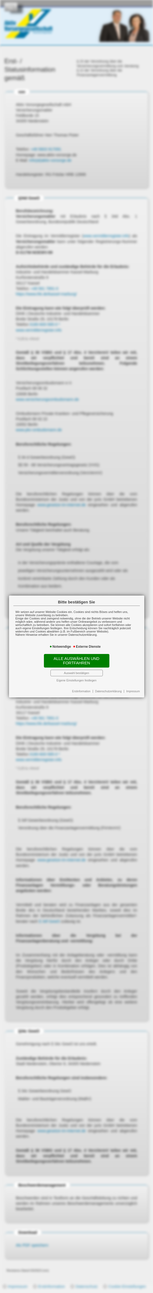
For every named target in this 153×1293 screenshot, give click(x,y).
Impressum (133, 691)
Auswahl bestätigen (76, 673)
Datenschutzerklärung (108, 691)
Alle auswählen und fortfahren (77, 660)
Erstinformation (81, 691)
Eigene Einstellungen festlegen (76, 680)
